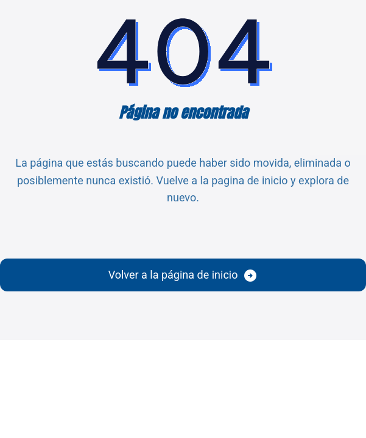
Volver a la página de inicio (173, 274)
